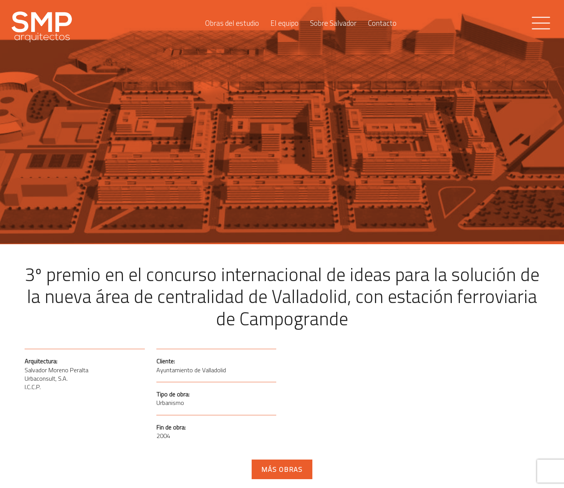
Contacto (382, 21)
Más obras (282, 469)
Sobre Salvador (333, 21)
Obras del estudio (232, 21)
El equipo (284, 21)
